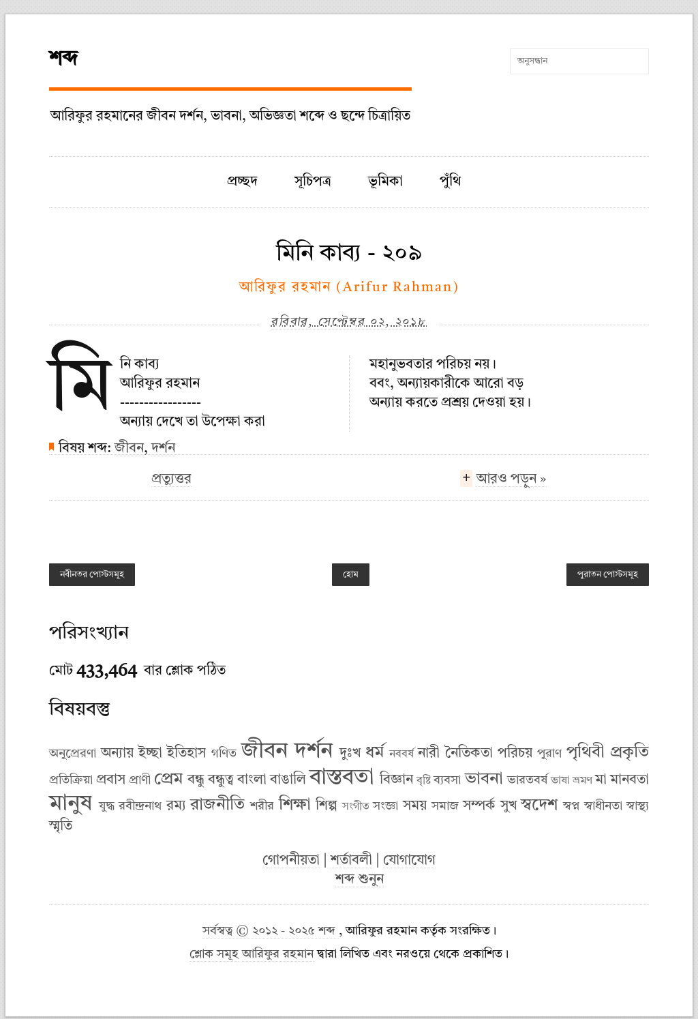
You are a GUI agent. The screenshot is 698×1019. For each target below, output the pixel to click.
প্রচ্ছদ (242, 182)
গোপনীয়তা (291, 861)
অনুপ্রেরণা (72, 754)
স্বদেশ (539, 805)
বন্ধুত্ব (221, 780)
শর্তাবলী (351, 861)
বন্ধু (195, 780)
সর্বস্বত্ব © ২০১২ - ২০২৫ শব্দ (270, 931)
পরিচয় (515, 753)
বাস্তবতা (341, 778)
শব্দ (63, 59)
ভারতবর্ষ (527, 780)
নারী (429, 753)
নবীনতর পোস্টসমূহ (92, 574)
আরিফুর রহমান (278, 954)
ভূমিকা (385, 182)
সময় (415, 806)
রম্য (176, 806)
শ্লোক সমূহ (214, 954)
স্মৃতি (60, 826)
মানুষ (70, 804)
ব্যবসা (447, 780)
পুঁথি (450, 182)
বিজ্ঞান (396, 780)
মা (601, 780)
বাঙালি (288, 780)
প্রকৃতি (629, 753)
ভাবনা (484, 779)
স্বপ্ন (571, 806)
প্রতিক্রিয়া (71, 780)
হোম (351, 574)
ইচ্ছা (150, 753)
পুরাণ (549, 754)
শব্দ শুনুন (359, 880)
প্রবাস (110, 780)
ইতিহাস (186, 753)
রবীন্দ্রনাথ (140, 806)
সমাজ (445, 806)
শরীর (262, 806)
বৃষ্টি (423, 781)
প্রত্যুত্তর (171, 479)
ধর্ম (374, 753)
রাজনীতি (217, 805)
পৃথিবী (585, 753)
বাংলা (252, 780)
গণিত (224, 754)
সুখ (508, 806)
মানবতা (629, 780)
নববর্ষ (401, 754)
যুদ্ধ (107, 806)
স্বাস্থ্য (637, 806)
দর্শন (163, 449)
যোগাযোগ (409, 861)
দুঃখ (350, 753)
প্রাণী (140, 780)
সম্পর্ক (479, 806)
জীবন (129, 449)
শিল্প (326, 806)
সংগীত (355, 806)
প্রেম (168, 779)
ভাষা (560, 781)
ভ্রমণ (582, 781)
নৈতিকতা (469, 753)
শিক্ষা (295, 805)
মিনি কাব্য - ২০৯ (349, 253)
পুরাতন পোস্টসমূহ (607, 574)
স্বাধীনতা (603, 806)
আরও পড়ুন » (511, 481)
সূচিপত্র (312, 182)
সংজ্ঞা (385, 806)
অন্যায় (117, 753)
